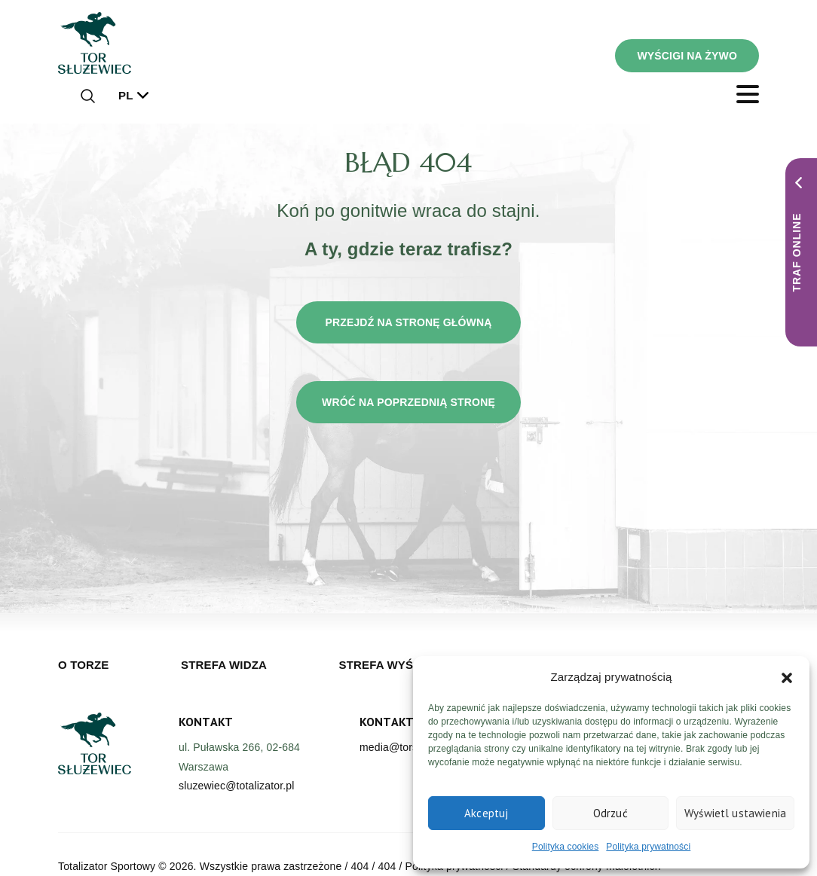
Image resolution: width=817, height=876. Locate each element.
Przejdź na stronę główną (408, 322)
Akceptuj (486, 813)
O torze (83, 664)
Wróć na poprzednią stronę (408, 402)
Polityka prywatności (648, 846)
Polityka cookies (565, 846)
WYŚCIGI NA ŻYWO (687, 56)
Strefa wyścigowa (400, 664)
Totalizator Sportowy (106, 866)
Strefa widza (224, 664)
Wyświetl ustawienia (735, 813)
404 (360, 866)
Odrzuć (610, 813)
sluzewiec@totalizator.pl (236, 786)
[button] (786, 677)
